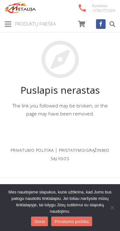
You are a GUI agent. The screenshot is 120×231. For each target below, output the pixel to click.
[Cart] (81, 24)
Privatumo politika (71, 221)
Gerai (39, 221)
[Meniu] (8, 24)
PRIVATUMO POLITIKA (32, 150)
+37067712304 (103, 10)
